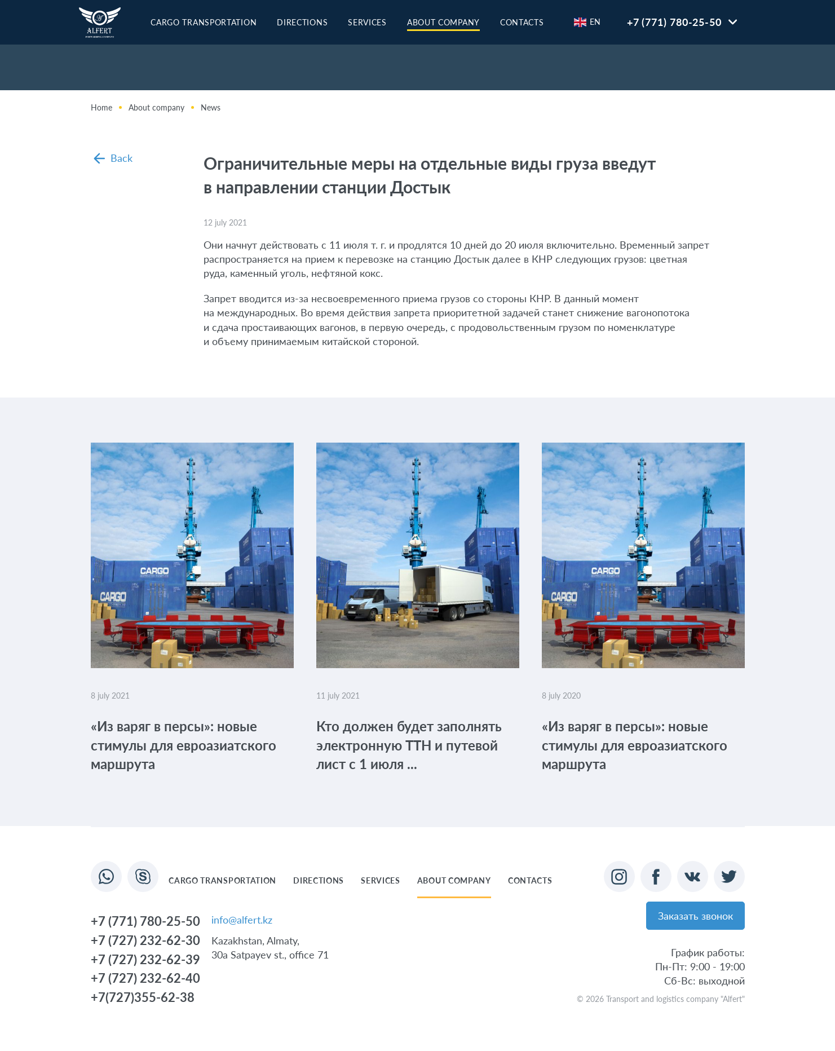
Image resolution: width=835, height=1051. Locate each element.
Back (113, 158)
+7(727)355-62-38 (143, 997)
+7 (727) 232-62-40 (145, 978)
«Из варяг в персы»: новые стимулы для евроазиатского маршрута (183, 745)
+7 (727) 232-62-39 (145, 959)
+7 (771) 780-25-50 (674, 22)
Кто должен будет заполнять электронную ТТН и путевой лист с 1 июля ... (409, 745)
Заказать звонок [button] (695, 915)
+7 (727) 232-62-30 (145, 940)
